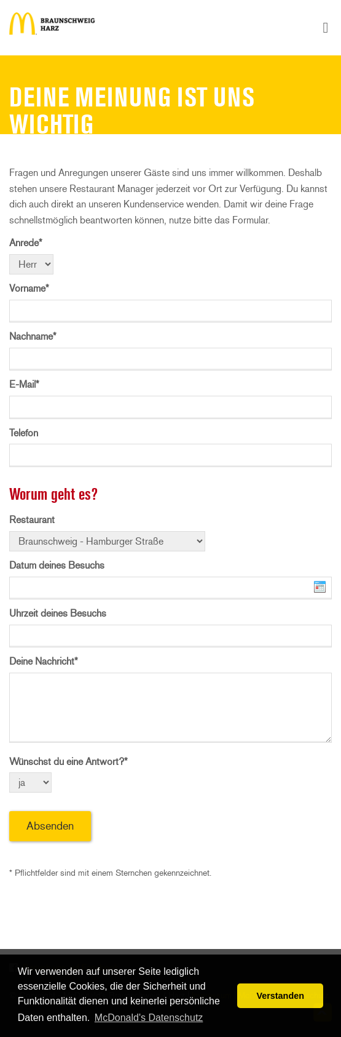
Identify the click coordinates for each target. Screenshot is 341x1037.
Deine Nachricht (43, 661)
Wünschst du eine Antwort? (68, 761)
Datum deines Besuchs (56, 565)
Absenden (50, 826)
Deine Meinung (52, 27)
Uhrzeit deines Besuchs (57, 613)
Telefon (23, 433)
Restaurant (32, 520)
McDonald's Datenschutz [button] (149, 1017)
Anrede (25, 243)
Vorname (29, 288)
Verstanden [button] (280, 996)
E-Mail (24, 384)
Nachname (33, 336)
